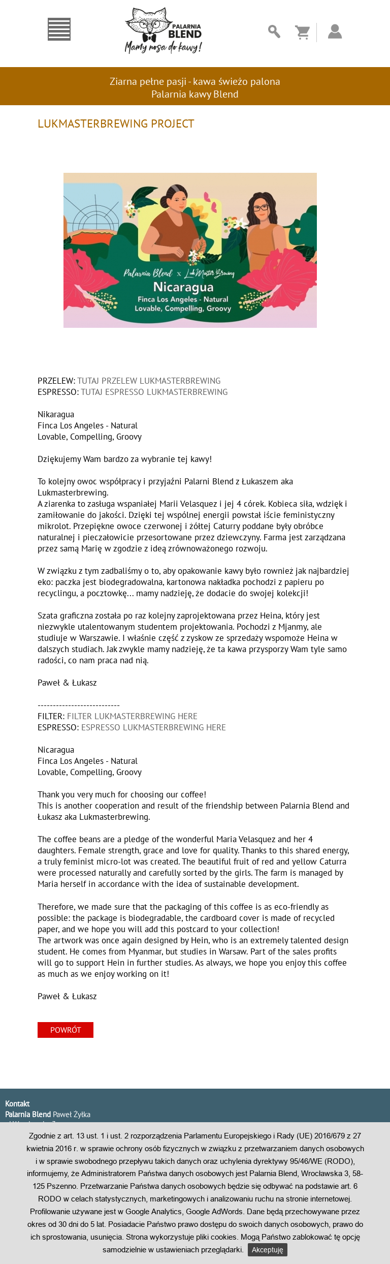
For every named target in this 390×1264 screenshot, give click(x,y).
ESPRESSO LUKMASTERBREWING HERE (153, 727)
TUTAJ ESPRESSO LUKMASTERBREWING (154, 391)
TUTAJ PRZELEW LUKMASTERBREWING (148, 380)
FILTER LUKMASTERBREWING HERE (132, 716)
